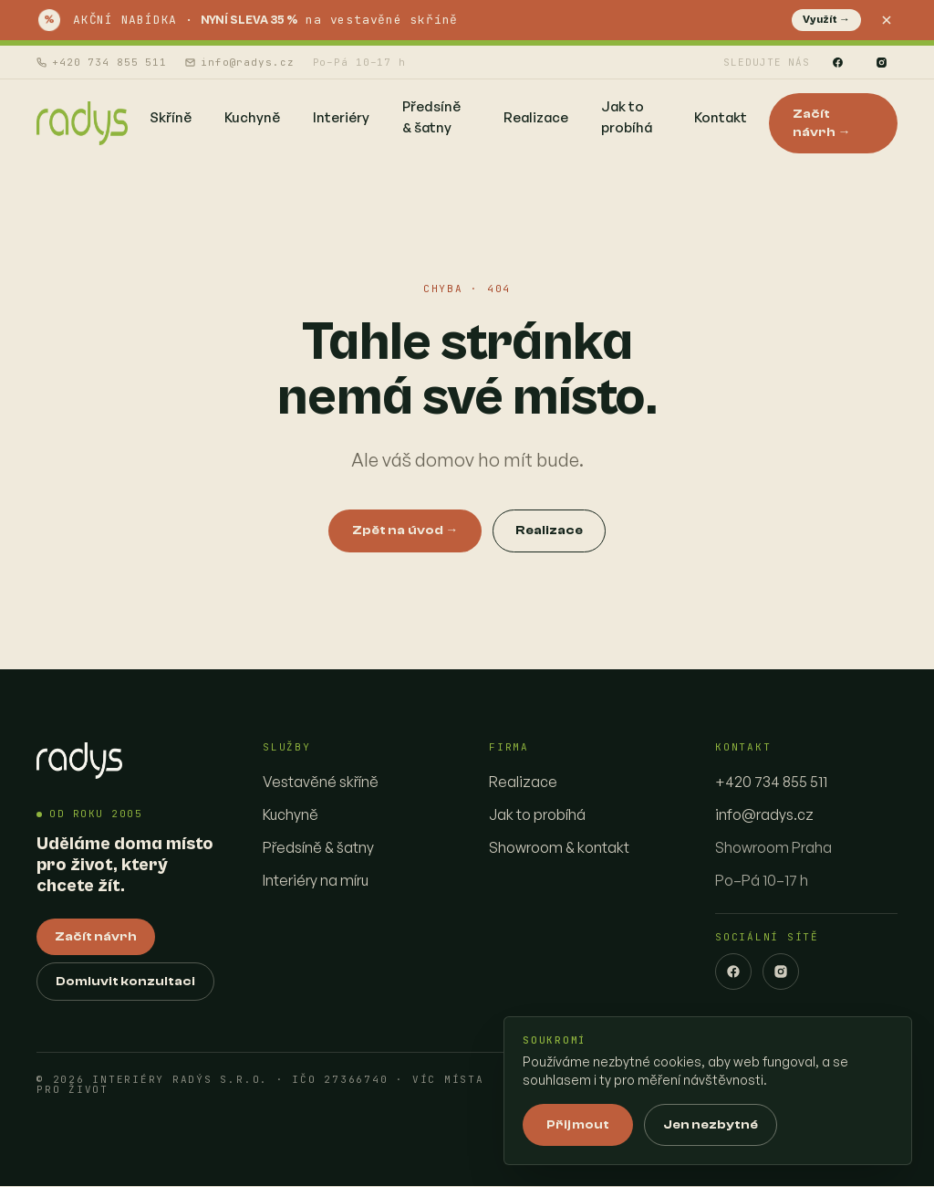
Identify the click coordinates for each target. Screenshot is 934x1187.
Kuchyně (290, 814)
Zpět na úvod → (405, 530)
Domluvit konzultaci (125, 982)
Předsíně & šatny (318, 847)
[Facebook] (837, 62)
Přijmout (577, 1125)
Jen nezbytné (710, 1125)
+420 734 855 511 (101, 62)
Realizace (549, 530)
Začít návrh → (822, 123)
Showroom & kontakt (559, 847)
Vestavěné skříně (321, 781)
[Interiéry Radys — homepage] (82, 123)
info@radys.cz (239, 62)
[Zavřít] (886, 20)
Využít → (826, 20)
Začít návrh (96, 937)
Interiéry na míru (315, 880)
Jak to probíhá (537, 814)
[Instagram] (881, 62)
